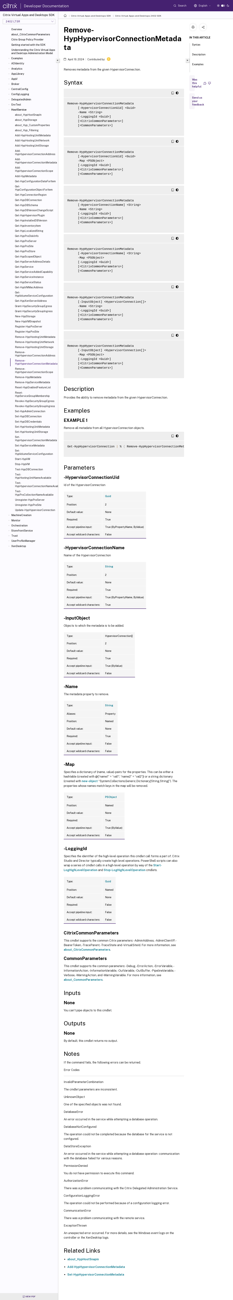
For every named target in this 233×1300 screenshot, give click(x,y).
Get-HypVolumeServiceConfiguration (34, 294)
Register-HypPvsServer (28, 326)
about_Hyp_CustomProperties (32, 125)
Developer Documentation (46, 6)
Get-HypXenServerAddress (31, 300)
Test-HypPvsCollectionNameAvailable (34, 493)
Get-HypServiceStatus (28, 282)
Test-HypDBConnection (29, 469)
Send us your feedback (198, 101)
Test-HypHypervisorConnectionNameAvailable (36, 484)
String (109, 566)
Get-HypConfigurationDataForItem (35, 181)
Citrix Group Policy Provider (27, 39)
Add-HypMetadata (26, 176)
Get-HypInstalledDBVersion (31, 220)
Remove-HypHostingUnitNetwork (34, 342)
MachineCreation (21, 515)
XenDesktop (18, 546)
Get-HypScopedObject (28, 256)
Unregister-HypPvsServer (30, 499)
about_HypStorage (26, 119)
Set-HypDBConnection (28, 416)
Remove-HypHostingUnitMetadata (35, 336)
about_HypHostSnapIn (28, 114)
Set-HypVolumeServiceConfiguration (34, 452)
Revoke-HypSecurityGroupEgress (34, 401)
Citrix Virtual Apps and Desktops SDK (91, 16)
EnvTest (16, 104)
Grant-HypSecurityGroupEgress (33, 306)
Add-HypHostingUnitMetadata (33, 135)
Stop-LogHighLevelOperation (124, 870)
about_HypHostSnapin (83, 1259)
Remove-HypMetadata (28, 377)
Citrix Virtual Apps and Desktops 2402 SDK (138, 16)
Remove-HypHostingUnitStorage (34, 347)
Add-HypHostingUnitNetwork (32, 140)
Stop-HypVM (22, 464)
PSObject (111, 797)
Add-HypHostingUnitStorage (32, 145)
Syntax (196, 46)
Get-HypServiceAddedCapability (34, 271)
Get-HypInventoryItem (28, 225)
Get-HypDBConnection (28, 200)
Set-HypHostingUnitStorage (31, 431)
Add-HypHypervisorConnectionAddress (35, 152)
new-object (90, 781)
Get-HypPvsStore (25, 251)
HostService (18, 109)
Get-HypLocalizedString (29, 230)
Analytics (16, 68)
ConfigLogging (20, 94)
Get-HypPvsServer (26, 241)
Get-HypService (24, 266)
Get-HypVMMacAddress (29, 287)
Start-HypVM (22, 459)
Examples (17, 58)
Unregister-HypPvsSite (28, 504)
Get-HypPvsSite (24, 246)
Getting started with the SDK (28, 44)
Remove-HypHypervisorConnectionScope (34, 370)
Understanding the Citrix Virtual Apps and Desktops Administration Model (33, 51)
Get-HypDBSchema (26, 205)
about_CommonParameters (83, 979)
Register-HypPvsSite (27, 331)
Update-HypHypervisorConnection (35, 510)
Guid (108, 496)
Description (199, 56)
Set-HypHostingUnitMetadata (32, 426)
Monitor (15, 520)
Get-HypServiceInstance (29, 277)
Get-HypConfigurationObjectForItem (34, 188)
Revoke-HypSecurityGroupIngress (35, 406)
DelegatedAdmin (21, 99)
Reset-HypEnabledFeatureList (33, 387)
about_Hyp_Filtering (27, 130)
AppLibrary (17, 73)
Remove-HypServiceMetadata (32, 382)
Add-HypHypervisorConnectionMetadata (36, 161)
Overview (16, 29)
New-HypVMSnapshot (28, 321)
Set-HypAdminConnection (30, 411)
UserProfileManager (23, 540)
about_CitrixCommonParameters (30, 34)
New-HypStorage (25, 316)
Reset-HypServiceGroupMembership (32, 394)
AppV (14, 78)
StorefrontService (22, 530)
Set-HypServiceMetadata (30, 445)
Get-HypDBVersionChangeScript (34, 210)
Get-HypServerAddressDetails (32, 261)
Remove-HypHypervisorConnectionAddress (35, 354)
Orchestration (19, 525)
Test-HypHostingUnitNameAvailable (33, 476)
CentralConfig (19, 89)
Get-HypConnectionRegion (31, 194)
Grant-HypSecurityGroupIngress (34, 311)
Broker (15, 84)
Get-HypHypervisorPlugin (30, 215)
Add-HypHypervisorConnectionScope (34, 169)
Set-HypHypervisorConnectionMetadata (36, 439)
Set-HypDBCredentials (28, 421)
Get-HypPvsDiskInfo (27, 236)
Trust (14, 535)
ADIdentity (17, 63)
